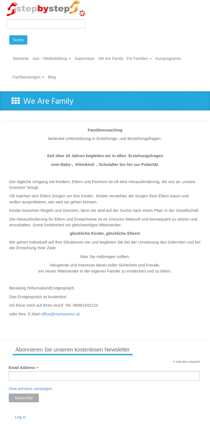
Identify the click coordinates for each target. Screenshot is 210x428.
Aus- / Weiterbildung (52, 58)
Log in (20, 417)
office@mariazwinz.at (60, 314)
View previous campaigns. (31, 388)
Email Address (24, 367)
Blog (52, 77)
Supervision (85, 58)
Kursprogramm (168, 58)
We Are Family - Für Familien (125, 58)
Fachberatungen (28, 77)
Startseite (21, 58)
